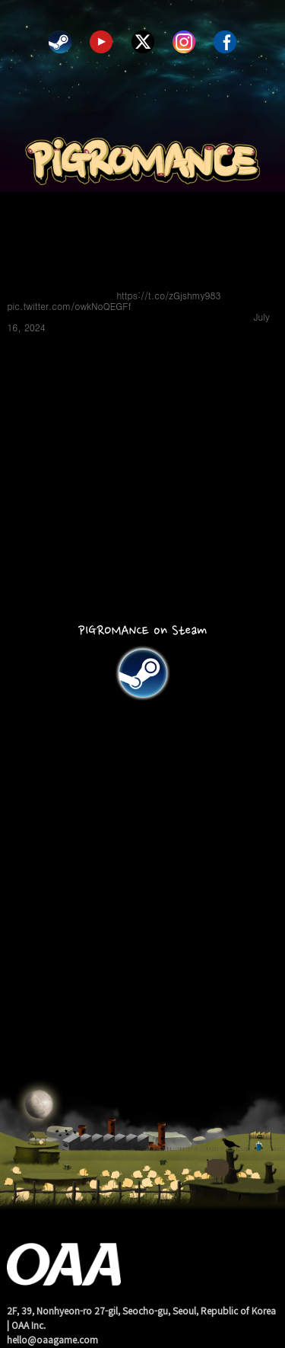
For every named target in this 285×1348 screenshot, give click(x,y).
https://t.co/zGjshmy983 (168, 295)
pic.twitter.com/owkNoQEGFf (69, 305)
